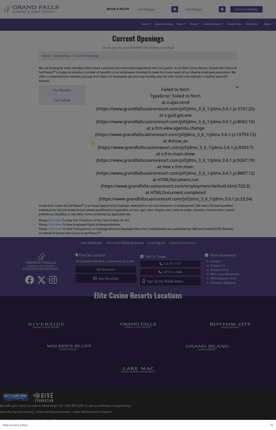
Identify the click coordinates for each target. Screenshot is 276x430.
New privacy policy (15, 425)
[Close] (272, 425)
